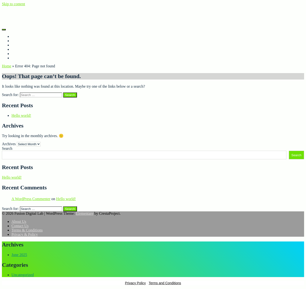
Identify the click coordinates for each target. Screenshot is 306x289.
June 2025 (19, 255)
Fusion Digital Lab (16, 12)
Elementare (84, 213)
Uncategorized (22, 275)
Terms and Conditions (165, 283)
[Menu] (4, 29)
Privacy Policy (135, 283)
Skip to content (13, 4)
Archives (9, 144)
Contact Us (20, 49)
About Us (18, 41)
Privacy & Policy (24, 54)
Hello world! (21, 115)
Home (16, 36)
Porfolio (17, 45)
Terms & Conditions (27, 58)
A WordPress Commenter (30, 199)
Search (7, 148)
